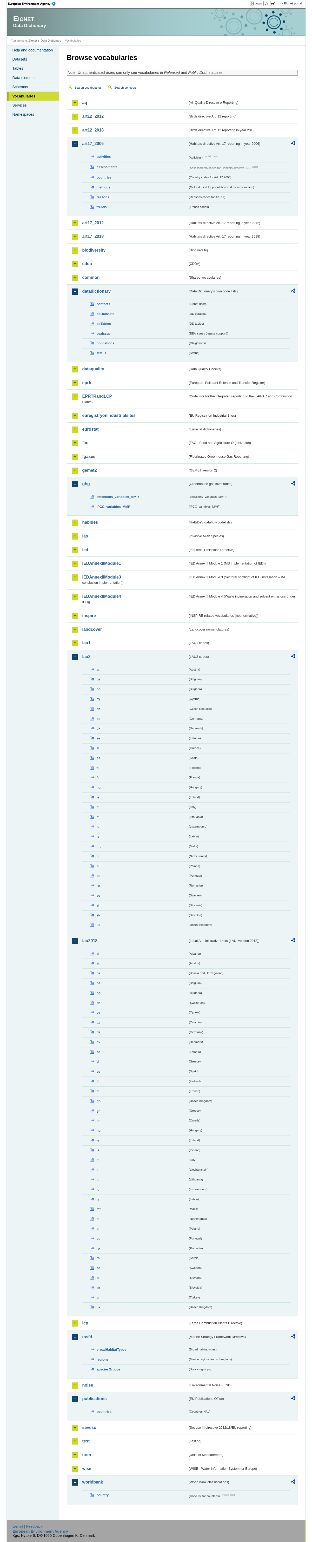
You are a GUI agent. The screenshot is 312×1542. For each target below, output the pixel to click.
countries (104, 177)
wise (86, 1468)
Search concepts (125, 87)
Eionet (33, 40)
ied (85, 550)
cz (98, 709)
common (91, 277)
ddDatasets (106, 314)
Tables (17, 68)
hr (98, 1121)
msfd (87, 1337)
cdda (87, 263)
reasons (103, 197)
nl (98, 856)
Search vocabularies (88, 87)
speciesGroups (109, 1369)
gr (98, 1111)
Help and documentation (32, 50)
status (102, 353)
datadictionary (96, 291)
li (97, 1170)
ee (98, 738)
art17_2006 (93, 143)
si (98, 905)
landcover (92, 629)
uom (86, 1455)
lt (98, 817)
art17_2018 (93, 236)
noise (87, 1385)
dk (99, 728)
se (98, 895)
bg (99, 689)
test (86, 1441)
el (98, 748)
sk (98, 915)
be (99, 679)
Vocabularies (24, 96)
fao (85, 443)
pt (98, 876)
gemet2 (89, 470)
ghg (86, 484)
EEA (33, 3)
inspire (89, 615)
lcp (85, 1323)
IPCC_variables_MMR (114, 507)
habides (90, 522)
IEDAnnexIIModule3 (101, 577)
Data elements (24, 78)
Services (19, 105)
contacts (103, 304)
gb (99, 1101)
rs (98, 1258)
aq (84, 102)
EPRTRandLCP (97, 396)
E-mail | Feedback (27, 1526)
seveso (89, 1427)
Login (258, 3)
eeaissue (104, 334)
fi (98, 768)
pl (98, 866)
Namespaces (23, 114)
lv (98, 836)
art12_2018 (93, 130)
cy (98, 699)
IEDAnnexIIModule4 (101, 596)
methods (103, 187)
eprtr (87, 382)
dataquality (93, 369)
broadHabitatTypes (112, 1349)
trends (102, 207)
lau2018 (90, 941)
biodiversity (94, 250)
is (98, 1150)
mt (99, 846)
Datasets (19, 59)
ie (98, 797)
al (98, 954)
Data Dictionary (51, 40)
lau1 (86, 643)
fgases (89, 456)
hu (99, 787)
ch (99, 1003)
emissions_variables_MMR (118, 497)
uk (99, 925)
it (98, 807)
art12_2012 (93, 116)
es (98, 758)
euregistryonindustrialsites (109, 415)
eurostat (90, 429)
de (99, 719)
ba (99, 973)
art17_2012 (93, 223)
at (98, 670)
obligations (105, 343)
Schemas (20, 87)
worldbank (92, 1482)
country (103, 1495)
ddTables (104, 324)
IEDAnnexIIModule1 (101, 563)
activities (104, 157)
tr (98, 1298)
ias (85, 536)
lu (98, 827)
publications (94, 1398)
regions (103, 1359)
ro (98, 886)
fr (98, 777)
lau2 (86, 656)
